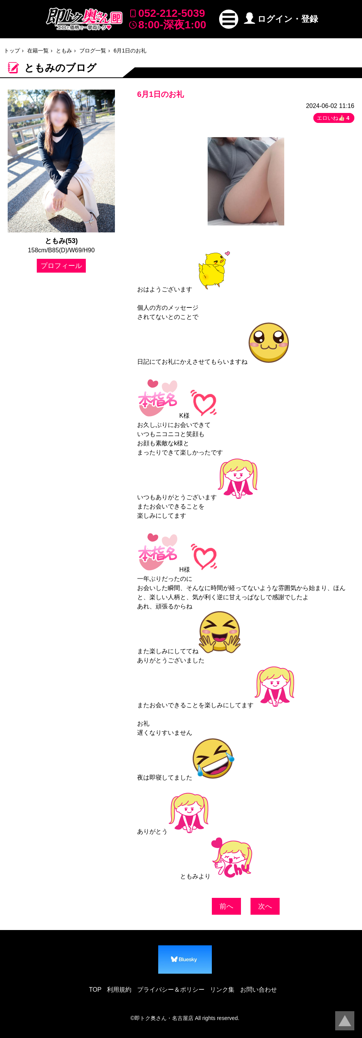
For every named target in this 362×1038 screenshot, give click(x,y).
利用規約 (119, 989)
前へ (226, 906)
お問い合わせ (258, 989)
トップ (12, 50)
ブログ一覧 (92, 50)
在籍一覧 (38, 50)
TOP (95, 989)
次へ (265, 906)
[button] (228, 19)
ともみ (64, 50)
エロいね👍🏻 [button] (334, 118)
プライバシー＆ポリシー (171, 989)
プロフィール (61, 266)
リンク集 (222, 989)
